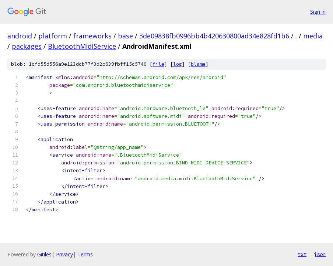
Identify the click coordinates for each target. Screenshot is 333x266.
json (320, 254)
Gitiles (44, 254)
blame (198, 64)
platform (52, 35)
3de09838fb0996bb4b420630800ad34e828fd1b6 (214, 35)
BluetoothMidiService (82, 46)
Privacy (64, 254)
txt (302, 254)
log (177, 64)
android (19, 35)
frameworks (92, 35)
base (125, 35)
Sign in (318, 11)
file (158, 64)
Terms (85, 254)
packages (27, 46)
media (313, 35)
